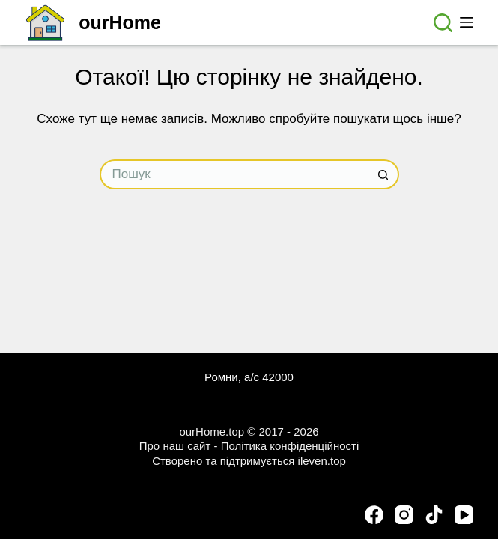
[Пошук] (443, 22)
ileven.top (322, 460)
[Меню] (466, 22)
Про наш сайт (175, 445)
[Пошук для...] (234, 174)
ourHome (120, 22)
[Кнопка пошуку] (384, 174)
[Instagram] (404, 514)
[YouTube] (464, 514)
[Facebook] (374, 514)
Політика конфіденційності (290, 445)
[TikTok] (434, 514)
